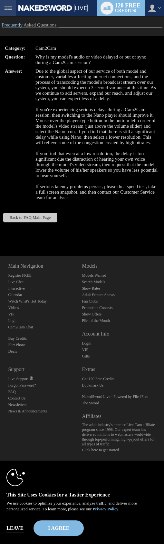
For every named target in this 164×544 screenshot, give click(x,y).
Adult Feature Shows (98, 295)
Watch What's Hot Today (27, 301)
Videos (13, 307)
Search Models (93, 282)
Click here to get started (100, 450)
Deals (12, 351)
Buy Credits (17, 338)
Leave (15, 528)
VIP (11, 314)
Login (12, 320)
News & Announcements (27, 411)
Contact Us (16, 398)
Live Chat (16, 282)
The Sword (90, 403)
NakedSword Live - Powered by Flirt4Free (115, 396)
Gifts (86, 356)
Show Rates (91, 288)
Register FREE (19, 275)
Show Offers (91, 314)
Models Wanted (94, 275)
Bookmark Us (92, 385)
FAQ (11, 391)
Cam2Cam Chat (20, 327)
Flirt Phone (16, 345)
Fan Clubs (90, 301)
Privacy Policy (105, 509)
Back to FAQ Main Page (30, 217)
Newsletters (17, 404)
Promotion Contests (97, 307)
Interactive (16, 288)
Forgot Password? (22, 385)
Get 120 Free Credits (98, 379)
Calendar (15, 295)
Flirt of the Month (96, 320)
